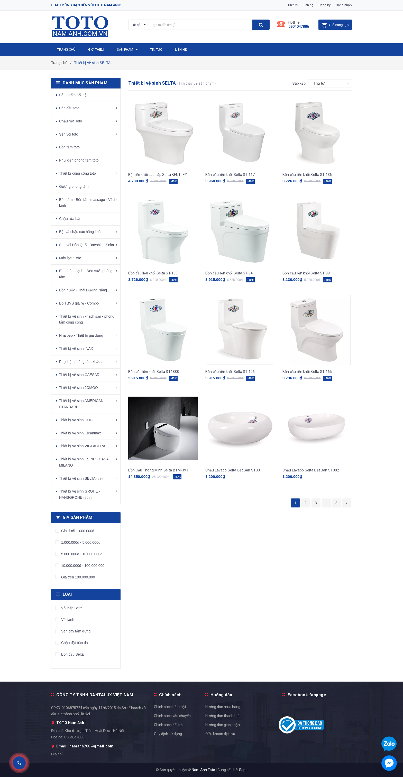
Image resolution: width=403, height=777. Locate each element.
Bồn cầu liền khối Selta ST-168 (153, 273)
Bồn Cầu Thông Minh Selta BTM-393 (158, 470)
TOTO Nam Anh (70, 723)
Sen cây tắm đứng (75, 631)
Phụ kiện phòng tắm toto (78, 160)
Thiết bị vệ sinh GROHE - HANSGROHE (79, 494)
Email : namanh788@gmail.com (85, 746)
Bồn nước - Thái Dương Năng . (84, 290)
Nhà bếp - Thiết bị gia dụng (81, 335)
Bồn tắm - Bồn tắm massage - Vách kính (87, 203)
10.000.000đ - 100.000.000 (82, 566)
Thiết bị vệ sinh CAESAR (79, 375)
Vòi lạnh (67, 620)
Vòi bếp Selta (71, 608)
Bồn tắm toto (69, 147)
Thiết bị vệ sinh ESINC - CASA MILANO (83, 462)
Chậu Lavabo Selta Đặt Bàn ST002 (310, 470)
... (326, 503)
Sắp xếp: (299, 83)
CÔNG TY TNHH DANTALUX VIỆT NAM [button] (94, 694)
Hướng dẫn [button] (221, 694)
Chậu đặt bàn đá (74, 643)
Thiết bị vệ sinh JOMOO (78, 388)
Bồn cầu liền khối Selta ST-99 (306, 273)
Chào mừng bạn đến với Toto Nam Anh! (86, 5)
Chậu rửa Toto (70, 121)
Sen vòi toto (68, 134)
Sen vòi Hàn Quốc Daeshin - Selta (86, 245)
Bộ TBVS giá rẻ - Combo (79, 303)
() (335, 25)
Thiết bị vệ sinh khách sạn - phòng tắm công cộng (86, 319)
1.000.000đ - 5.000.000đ (80, 542)
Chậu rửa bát (69, 219)
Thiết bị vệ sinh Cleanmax (80, 433)
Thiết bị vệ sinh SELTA (81, 478)
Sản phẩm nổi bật (73, 95)
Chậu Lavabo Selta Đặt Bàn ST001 (233, 470)
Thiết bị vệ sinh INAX (76, 348)
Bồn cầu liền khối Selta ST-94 (229, 273)
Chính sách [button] (170, 694)
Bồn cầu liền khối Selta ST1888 (153, 372)
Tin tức (293, 5)
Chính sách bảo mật (170, 707)
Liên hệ (308, 5)
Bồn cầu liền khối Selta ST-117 (230, 175)
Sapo (243, 770)
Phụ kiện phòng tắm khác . (80, 362)
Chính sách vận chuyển (172, 716)
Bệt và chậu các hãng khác (81, 232)
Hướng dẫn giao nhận (222, 725)
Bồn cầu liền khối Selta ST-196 (230, 372)
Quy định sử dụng (168, 734)
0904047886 (298, 26)
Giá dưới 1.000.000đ (77, 531)
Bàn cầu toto (69, 108)
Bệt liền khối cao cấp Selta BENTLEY (157, 175)
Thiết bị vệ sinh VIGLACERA (82, 446)
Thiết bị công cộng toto (77, 173)
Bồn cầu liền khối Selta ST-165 (307, 372)
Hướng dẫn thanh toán (223, 716)
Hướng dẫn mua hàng (222, 707)
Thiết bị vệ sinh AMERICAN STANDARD (81, 404)
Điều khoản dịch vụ (220, 734)
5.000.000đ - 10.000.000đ (81, 554)
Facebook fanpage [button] (307, 694)
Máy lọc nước (70, 258)
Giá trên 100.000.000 (77, 577)
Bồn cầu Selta (72, 654)
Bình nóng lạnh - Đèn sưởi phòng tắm (85, 274)
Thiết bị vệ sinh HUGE (77, 420)
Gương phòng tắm (74, 186)
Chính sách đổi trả (168, 725)
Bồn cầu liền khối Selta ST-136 (307, 175)
